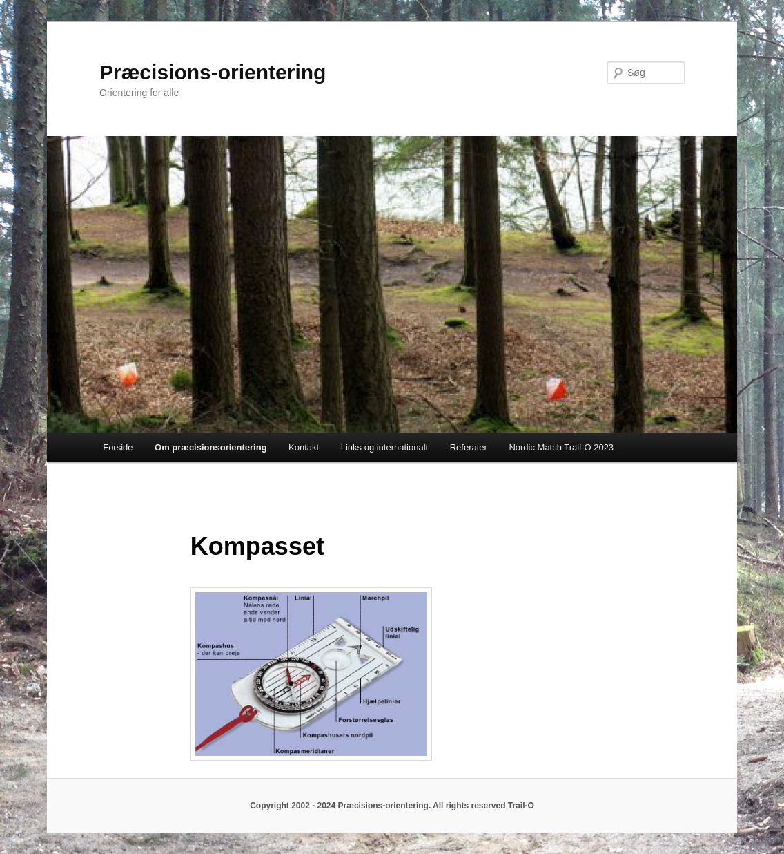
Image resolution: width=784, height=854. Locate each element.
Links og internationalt (384, 447)
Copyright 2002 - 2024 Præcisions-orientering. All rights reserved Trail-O (392, 805)
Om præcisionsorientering (211, 447)
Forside (118, 447)
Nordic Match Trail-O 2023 (561, 447)
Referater (468, 447)
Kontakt (303, 447)
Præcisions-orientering (212, 72)
